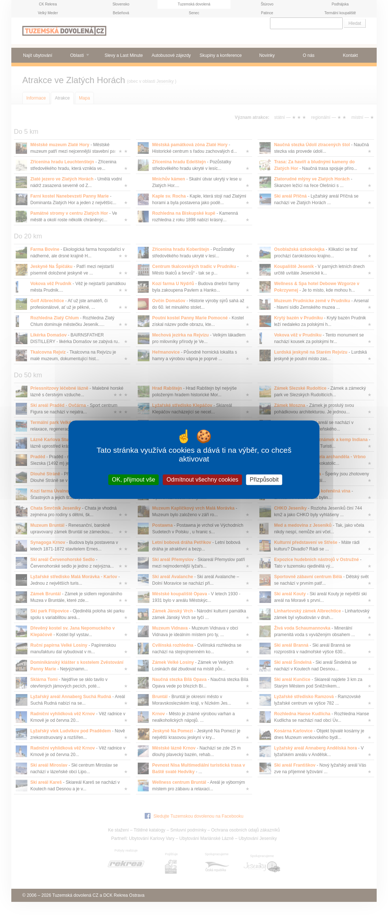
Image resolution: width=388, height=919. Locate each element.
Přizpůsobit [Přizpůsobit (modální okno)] (264, 479)
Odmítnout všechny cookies (203, 479)
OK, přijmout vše (133, 479)
